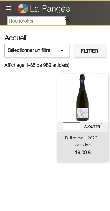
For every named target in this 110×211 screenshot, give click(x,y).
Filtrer (89, 51)
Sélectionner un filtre (37, 50)
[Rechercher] (36, 20)
